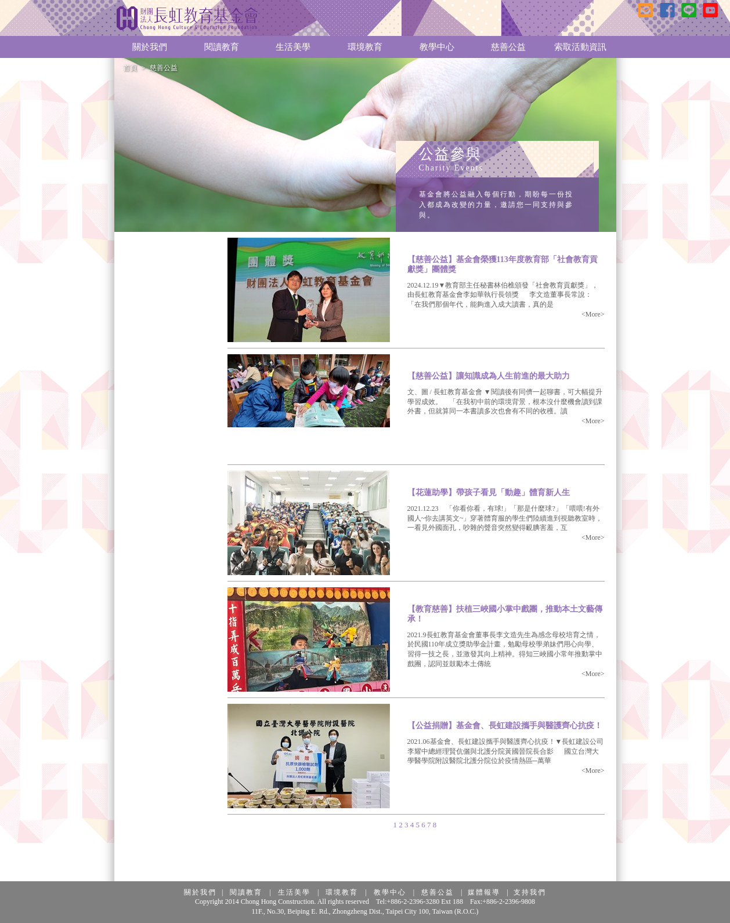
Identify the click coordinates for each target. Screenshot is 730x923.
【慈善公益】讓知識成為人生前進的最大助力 (488, 376)
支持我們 (530, 892)
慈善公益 (437, 892)
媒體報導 (484, 892)
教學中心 (390, 892)
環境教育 (342, 892)
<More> (593, 314)
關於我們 (200, 892)
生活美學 (294, 892)
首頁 (130, 68)
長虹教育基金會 (186, 18)
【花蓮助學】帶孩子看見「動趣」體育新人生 (488, 492)
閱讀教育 (246, 892)
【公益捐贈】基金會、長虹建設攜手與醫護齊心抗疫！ (504, 725)
